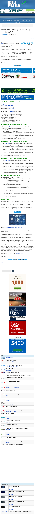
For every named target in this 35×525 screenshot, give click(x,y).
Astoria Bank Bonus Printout (7, 105)
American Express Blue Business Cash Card (13, 227)
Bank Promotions (6, 264)
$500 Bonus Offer (9, 407)
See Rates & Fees (19, 253)
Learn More (11, 489)
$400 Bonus (8, 392)
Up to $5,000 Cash (10, 361)
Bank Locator (11, 108)
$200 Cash (8, 438)
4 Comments (32, 38)
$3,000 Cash (8, 370)
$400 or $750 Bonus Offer (11, 411)
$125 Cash (8, 422)
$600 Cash (8, 446)
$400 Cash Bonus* (12, 382)
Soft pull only (11, 111)
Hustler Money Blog (17, 3)
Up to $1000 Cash (9, 404)
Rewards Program (4, 61)
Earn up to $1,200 (9, 395)
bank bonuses (19, 208)
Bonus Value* (4, 511)
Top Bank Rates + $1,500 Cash (12, 366)
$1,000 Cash (8, 429)
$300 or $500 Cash (10, 379)
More (2, 262)
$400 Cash (8, 400)
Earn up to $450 (9, 374)
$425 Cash (8, 418)
